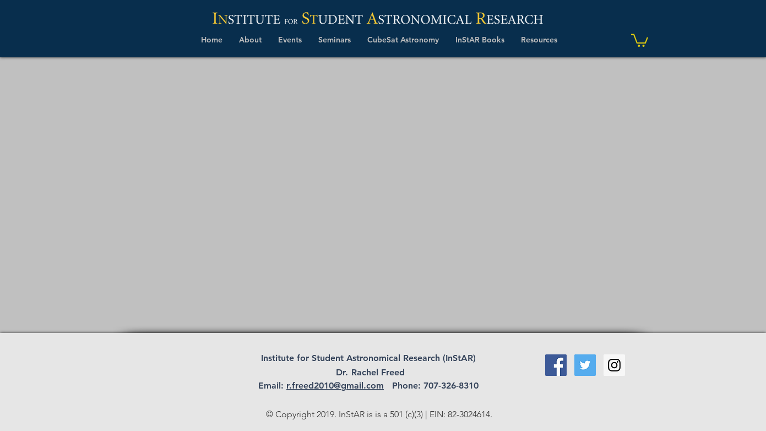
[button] (250, 40)
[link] (639, 40)
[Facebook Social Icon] (556, 365)
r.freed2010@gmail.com (335, 385)
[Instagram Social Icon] (614, 365)
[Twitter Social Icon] (585, 365)
